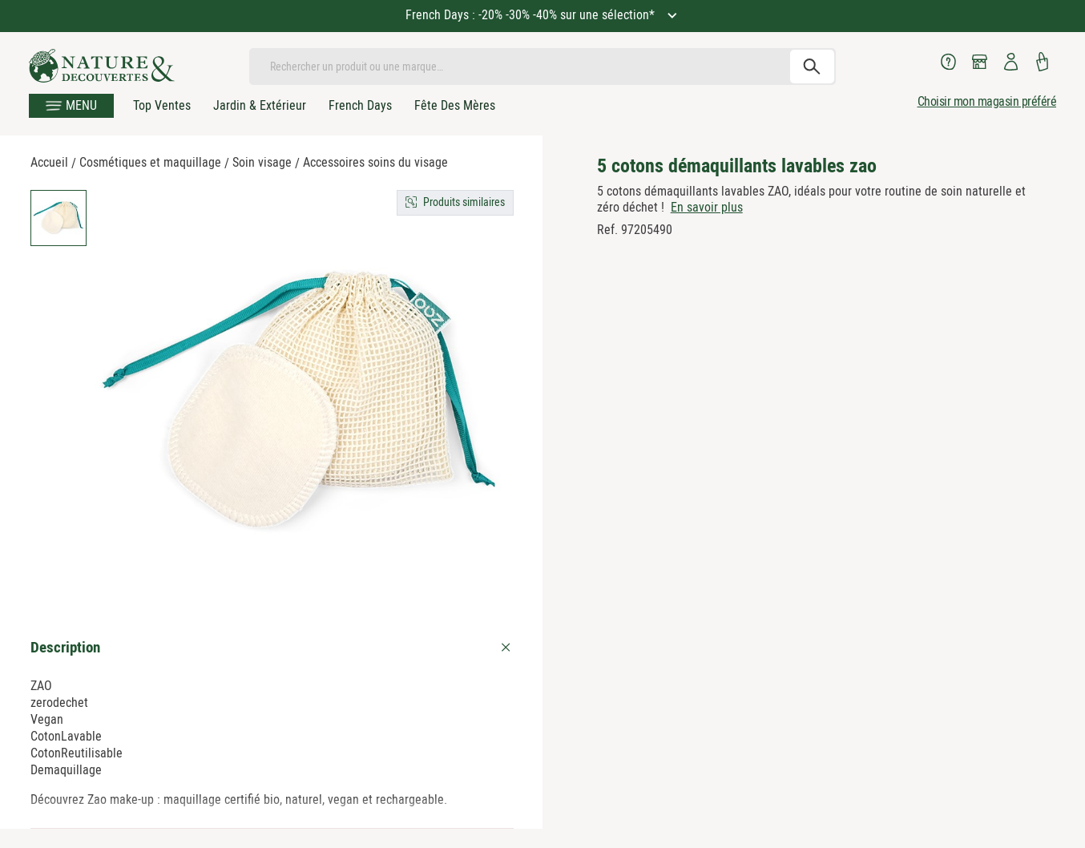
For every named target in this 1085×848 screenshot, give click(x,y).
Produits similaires (464, 202)
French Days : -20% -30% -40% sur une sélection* (531, 14)
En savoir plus (707, 207)
